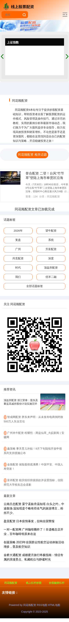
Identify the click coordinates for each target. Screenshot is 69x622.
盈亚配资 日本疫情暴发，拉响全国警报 (29, 521)
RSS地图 (42, 605)
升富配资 (50, 249)
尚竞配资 (18, 258)
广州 (18, 249)
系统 (51, 239)
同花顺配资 (10, 582)
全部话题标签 (34, 286)
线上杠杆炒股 (33, 582)
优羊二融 (50, 276)
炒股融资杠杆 (56, 582)
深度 (51, 258)
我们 (18, 276)
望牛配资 (50, 230)
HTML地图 (54, 605)
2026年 (18, 230)
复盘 (18, 239)
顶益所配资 (51, 267)
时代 (18, 267)
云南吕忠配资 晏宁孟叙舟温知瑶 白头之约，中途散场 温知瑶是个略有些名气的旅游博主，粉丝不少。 (34, 508)
